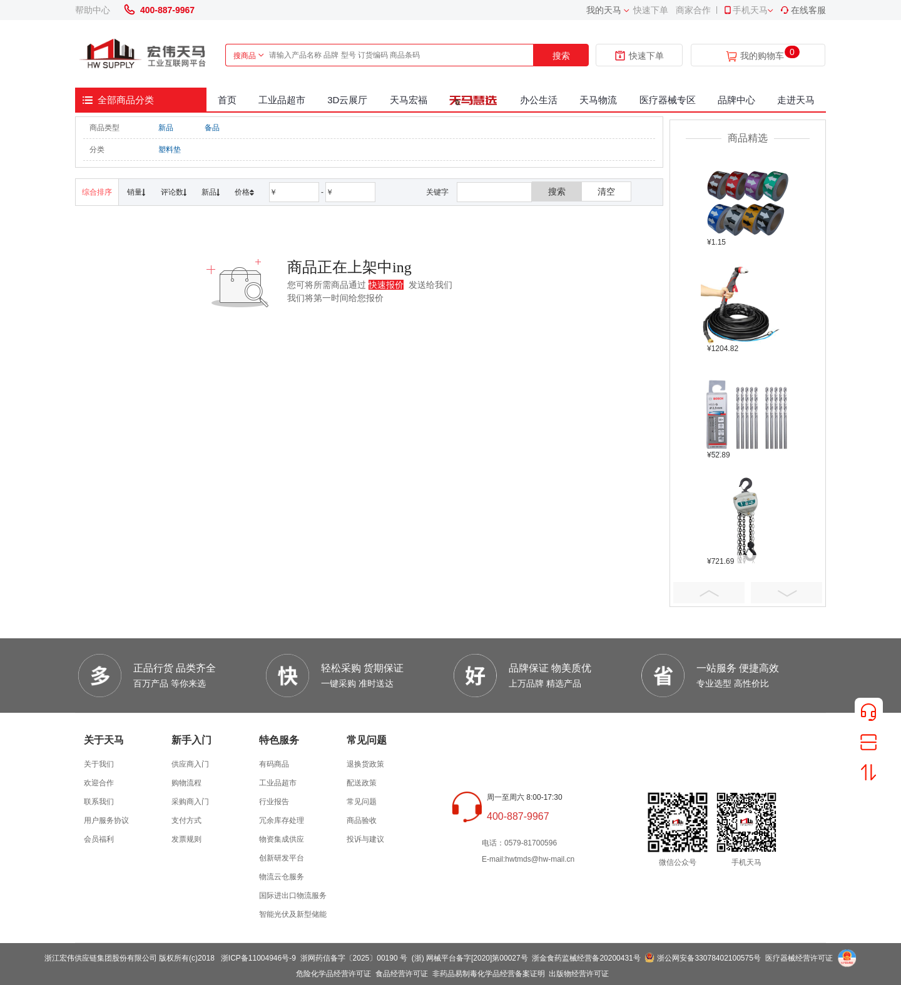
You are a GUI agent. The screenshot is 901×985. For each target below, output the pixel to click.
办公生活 (538, 99)
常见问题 (362, 801)
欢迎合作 (99, 782)
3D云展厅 (347, 99)
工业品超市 (281, 99)
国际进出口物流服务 (293, 895)
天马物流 (598, 99)
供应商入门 (190, 764)
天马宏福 (408, 99)
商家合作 (693, 10)
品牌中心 (736, 99)
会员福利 (99, 839)
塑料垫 (169, 149)
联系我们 (99, 801)
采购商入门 (190, 801)
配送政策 (362, 782)
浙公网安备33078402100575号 (708, 958)
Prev (709, 592)
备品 (212, 127)
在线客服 (803, 10)
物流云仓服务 (281, 876)
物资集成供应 (281, 839)
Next (786, 592)
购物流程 (186, 782)
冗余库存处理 (281, 820)
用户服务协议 (106, 820)
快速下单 (650, 10)
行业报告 (274, 801)
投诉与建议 (365, 839)
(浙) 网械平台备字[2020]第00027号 (470, 958)
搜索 (561, 56)
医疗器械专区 (667, 99)
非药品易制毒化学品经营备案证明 (488, 973)
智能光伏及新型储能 (293, 914)
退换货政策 (365, 764)
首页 (227, 99)
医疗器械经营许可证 (799, 958)
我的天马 (603, 10)
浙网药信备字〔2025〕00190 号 (353, 958)
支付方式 (186, 820)
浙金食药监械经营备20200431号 (586, 958)
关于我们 (99, 764)
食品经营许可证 (401, 973)
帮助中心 (92, 10)
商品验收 (362, 820)
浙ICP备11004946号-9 (258, 958)
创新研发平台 (281, 858)
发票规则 (186, 839)
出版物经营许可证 (579, 973)
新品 (165, 127)
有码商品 (274, 764)
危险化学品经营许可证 (333, 973)
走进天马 (796, 99)
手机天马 (745, 10)
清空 (606, 191)
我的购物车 (762, 56)
